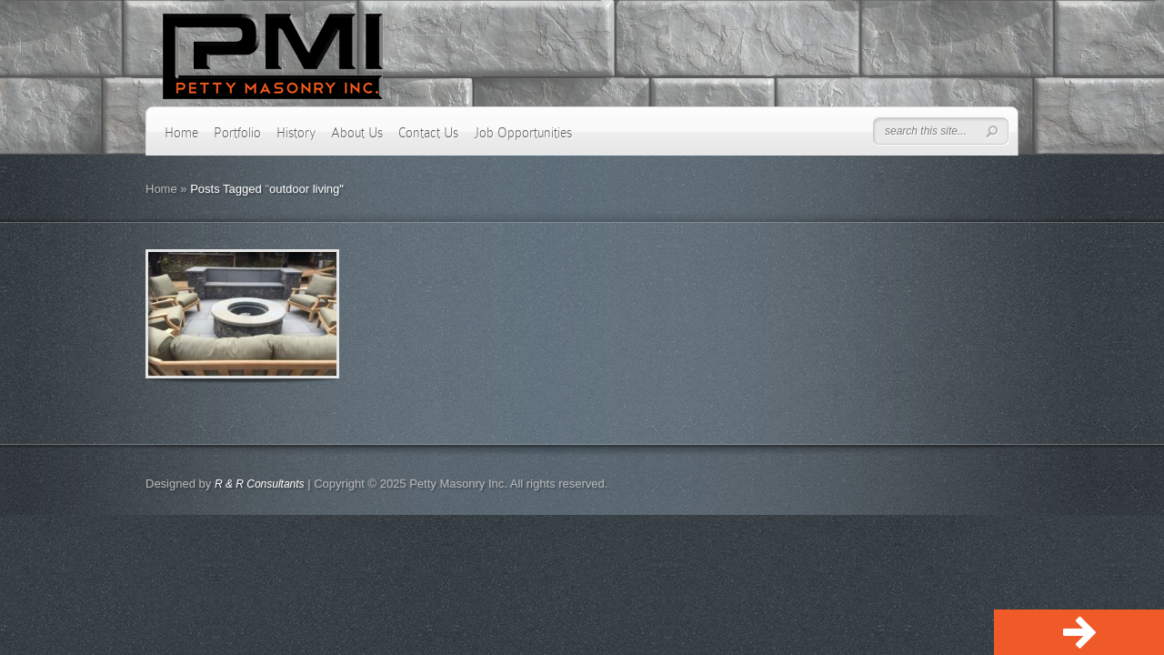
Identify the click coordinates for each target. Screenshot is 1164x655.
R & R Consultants (260, 484)
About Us (357, 133)
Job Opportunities (523, 133)
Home (181, 133)
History (296, 133)
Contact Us (428, 133)
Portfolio (237, 133)
